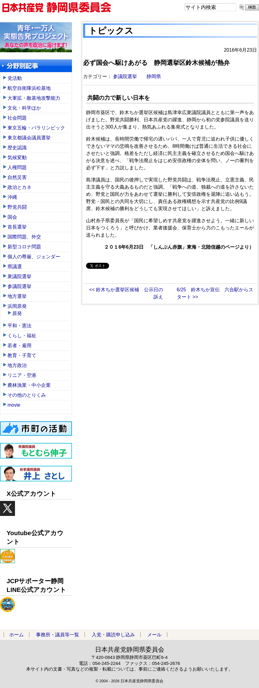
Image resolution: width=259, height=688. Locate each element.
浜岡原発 (17, 306)
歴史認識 (17, 147)
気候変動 (17, 157)
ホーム (16, 634)
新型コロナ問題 (24, 246)
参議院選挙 (125, 76)
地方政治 (17, 365)
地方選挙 (17, 296)
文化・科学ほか (24, 108)
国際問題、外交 (24, 236)
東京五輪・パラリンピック (36, 127)
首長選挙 (17, 226)
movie (13, 405)
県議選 (14, 266)
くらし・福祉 (21, 335)
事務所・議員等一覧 (57, 634)
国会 (12, 217)
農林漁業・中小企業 (29, 385)
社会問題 (17, 117)
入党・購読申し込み (113, 634)
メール (154, 634)
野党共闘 (17, 207)
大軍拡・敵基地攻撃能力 (33, 98)
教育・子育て (21, 355)
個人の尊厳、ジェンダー (33, 256)
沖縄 (12, 197)
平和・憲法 (19, 325)
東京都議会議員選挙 (29, 137)
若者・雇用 (19, 345)
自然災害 (17, 177)
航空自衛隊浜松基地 (29, 88)
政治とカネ (19, 187)
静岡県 (154, 76)
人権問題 (17, 167)
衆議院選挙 (19, 276)
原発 (17, 313)
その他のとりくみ (26, 395)
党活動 (14, 78)
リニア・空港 (21, 375)
